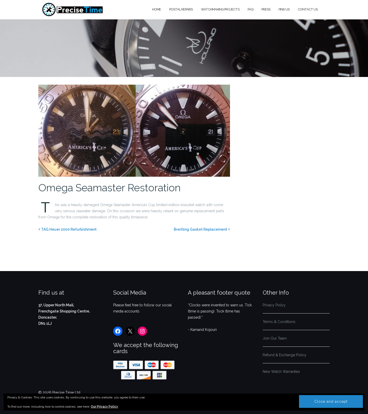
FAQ (250, 9)
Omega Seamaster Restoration (109, 188)
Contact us (308, 9)
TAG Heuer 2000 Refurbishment (69, 229)
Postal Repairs (181, 9)
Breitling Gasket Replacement (200, 229)
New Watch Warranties (281, 372)
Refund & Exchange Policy (284, 355)
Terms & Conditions (279, 322)
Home (156, 9)
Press (265, 9)
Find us (284, 9)
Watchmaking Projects (220, 9)
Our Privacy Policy (104, 406)
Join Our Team (275, 338)
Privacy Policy (274, 305)
